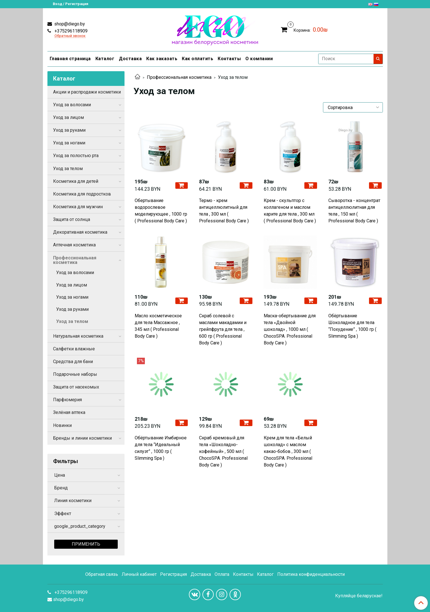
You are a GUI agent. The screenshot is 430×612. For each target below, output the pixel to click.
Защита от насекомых (76, 387)
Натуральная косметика (78, 336)
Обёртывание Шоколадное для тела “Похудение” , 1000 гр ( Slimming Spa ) (352, 326)
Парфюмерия (67, 399)
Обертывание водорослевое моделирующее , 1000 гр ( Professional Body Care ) (161, 210)
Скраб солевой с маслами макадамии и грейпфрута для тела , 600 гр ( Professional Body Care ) (222, 329)
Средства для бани (73, 361)
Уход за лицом (68, 117)
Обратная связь (101, 574)
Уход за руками (69, 130)
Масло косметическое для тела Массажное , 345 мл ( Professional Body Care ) (158, 326)
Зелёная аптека (69, 412)
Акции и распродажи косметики (87, 92)
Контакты (229, 58)
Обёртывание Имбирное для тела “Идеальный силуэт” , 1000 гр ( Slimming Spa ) (161, 448)
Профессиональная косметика (179, 77)
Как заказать (161, 58)
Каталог (105, 58)
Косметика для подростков (82, 194)
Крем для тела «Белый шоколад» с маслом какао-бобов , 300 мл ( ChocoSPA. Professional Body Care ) (288, 451)
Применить (86, 544)
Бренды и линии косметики (82, 438)
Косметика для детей (75, 181)
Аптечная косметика (74, 245)
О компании (259, 58)
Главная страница (70, 58)
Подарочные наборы (75, 374)
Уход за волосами (72, 104)
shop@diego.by (69, 24)
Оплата (222, 574)
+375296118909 (70, 31)
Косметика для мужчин (78, 206)
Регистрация (173, 574)
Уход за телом (68, 168)
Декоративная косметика (80, 232)
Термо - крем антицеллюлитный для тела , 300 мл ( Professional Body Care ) (224, 210)
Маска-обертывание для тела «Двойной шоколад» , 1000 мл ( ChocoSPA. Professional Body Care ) (290, 329)
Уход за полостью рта (76, 155)
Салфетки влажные (74, 348)
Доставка (130, 58)
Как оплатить (197, 58)
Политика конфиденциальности (311, 574)
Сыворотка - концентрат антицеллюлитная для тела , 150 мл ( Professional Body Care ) (354, 210)
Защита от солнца (71, 219)
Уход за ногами (69, 143)
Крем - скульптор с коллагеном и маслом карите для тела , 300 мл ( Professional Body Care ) (290, 210)
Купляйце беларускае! (359, 596)
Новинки (62, 425)
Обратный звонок (70, 36)
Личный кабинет (139, 574)
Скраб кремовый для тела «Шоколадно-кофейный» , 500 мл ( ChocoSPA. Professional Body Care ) (223, 451)
